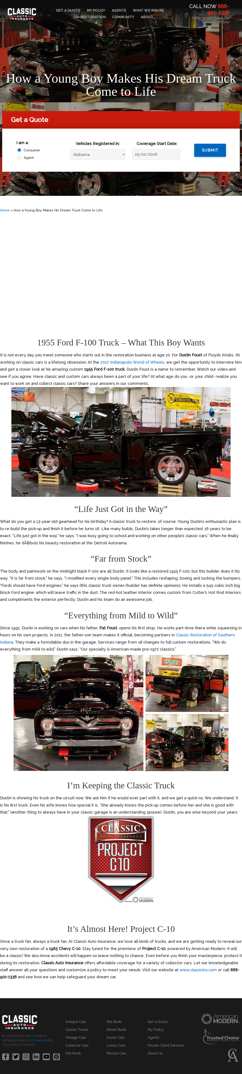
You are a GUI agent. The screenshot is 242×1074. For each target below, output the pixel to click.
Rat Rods (114, 1022)
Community (123, 17)
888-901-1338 (218, 9)
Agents (119, 10)
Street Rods (116, 1030)
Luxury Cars (116, 1045)
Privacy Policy (43, 1040)
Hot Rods (73, 1053)
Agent (29, 158)
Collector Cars (77, 1045)
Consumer (32, 150)
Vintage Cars (75, 1037)
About (147, 17)
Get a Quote (68, 10)
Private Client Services (166, 1045)
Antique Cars (75, 1022)
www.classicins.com (198, 970)
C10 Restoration (89, 17)
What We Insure (148, 10)
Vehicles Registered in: (97, 143)
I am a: (22, 142)
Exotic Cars (116, 1037)
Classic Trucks (76, 1030)
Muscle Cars (116, 1053)
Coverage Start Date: (157, 143)
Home (5, 210)
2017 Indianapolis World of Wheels (132, 362)
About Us (155, 1053)
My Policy (96, 10)
